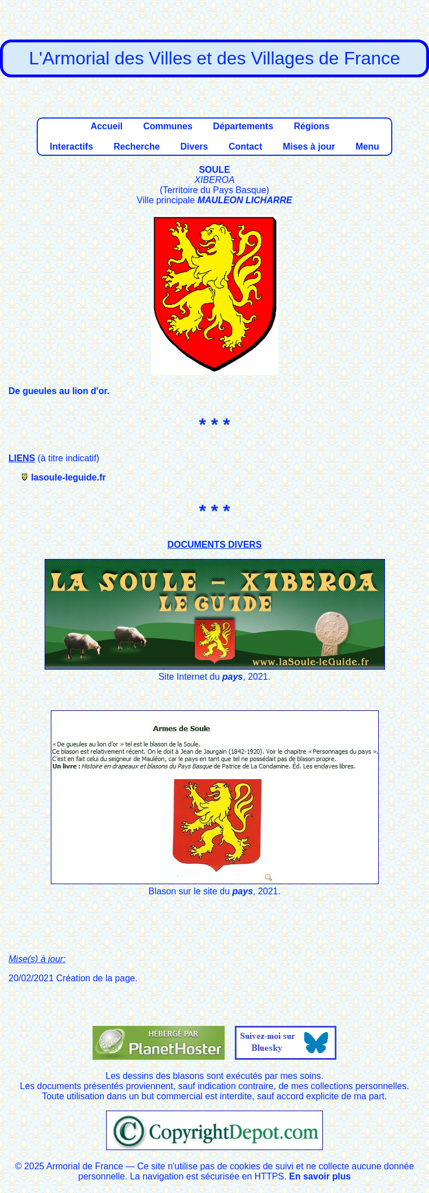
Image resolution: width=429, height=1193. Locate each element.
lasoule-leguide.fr (68, 477)
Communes (167, 126)
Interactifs (71, 146)
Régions (311, 126)
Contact (245, 146)
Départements (243, 126)
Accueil (106, 126)
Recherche (136, 146)
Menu (367, 146)
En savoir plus (320, 1176)
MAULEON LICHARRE (245, 200)
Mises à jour (309, 146)
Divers (194, 146)
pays (232, 676)
